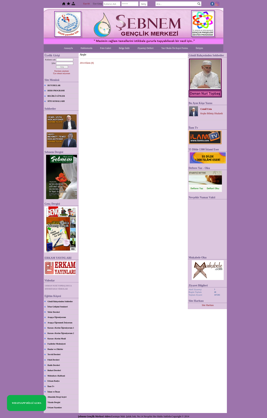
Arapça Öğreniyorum (56, 317)
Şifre (53, 63)
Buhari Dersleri (54, 370)
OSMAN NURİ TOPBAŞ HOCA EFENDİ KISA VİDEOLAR (58, 287)
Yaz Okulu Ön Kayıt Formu (174, 48)
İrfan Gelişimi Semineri (57, 307)
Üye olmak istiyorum (61, 73)
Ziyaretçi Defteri (145, 48)
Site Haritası (208, 305)
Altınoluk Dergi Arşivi (56, 397)
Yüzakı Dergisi (53, 402)
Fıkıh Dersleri (53, 360)
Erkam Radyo (53, 381)
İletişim (199, 48)
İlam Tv (50, 386)
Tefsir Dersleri (53, 312)
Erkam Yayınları (54, 407)
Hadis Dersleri (53, 365)
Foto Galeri (105, 48)
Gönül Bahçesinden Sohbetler (60, 301)
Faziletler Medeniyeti (56, 344)
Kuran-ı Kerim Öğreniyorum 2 (60, 333)
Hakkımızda (86, 48)
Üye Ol (86, 3)
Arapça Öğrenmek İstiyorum (59, 323)
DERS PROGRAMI (56, 90)
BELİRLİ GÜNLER (56, 96)
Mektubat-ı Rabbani (56, 376)
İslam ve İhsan (53, 392)
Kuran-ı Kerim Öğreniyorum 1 (60, 328)
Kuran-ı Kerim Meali (56, 339)
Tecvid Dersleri (53, 354)
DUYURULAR (53, 85)
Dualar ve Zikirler (55, 349)
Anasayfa (68, 48)
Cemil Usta (206, 109)
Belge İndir (124, 48)
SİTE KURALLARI (56, 101)
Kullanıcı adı (50, 60)
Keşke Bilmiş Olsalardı (211, 113)
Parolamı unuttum (61, 71)
